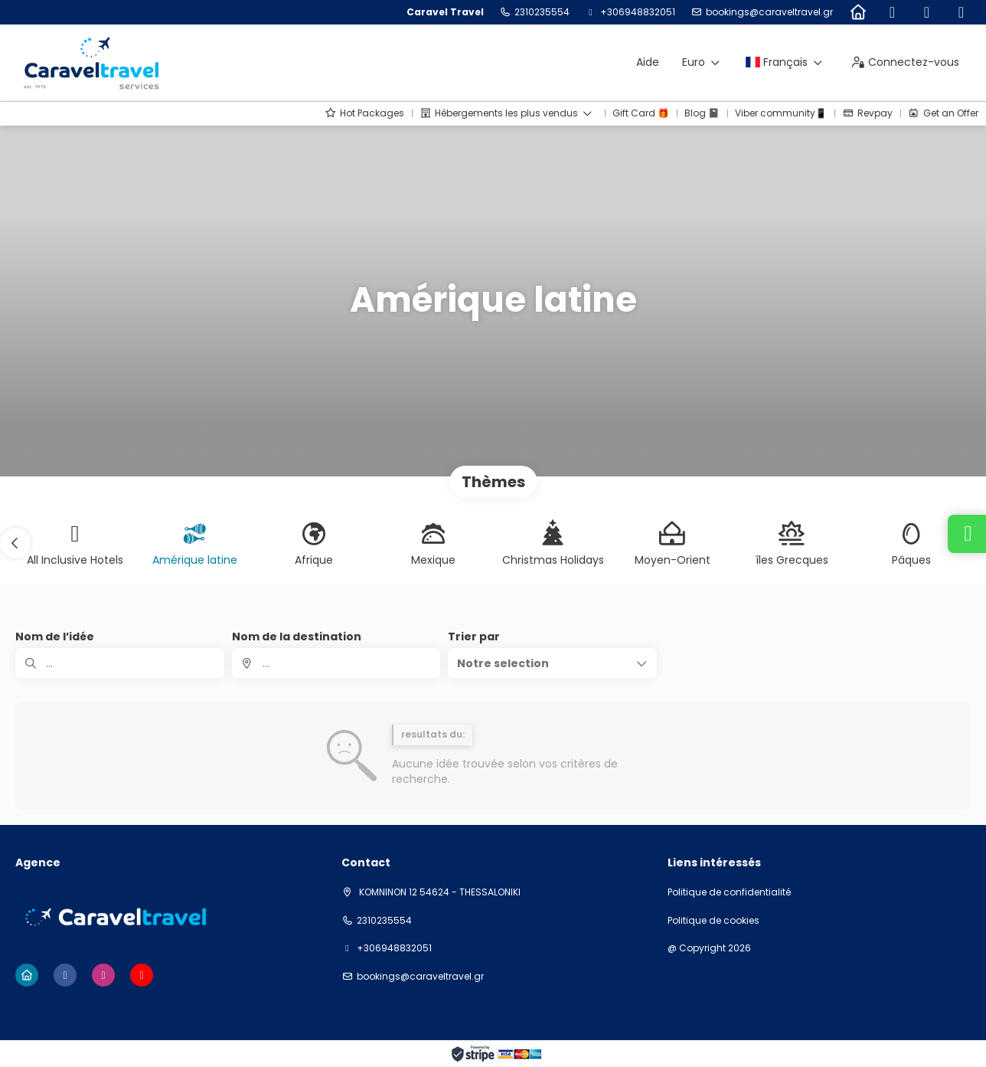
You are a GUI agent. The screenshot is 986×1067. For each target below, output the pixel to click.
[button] (15, 543)
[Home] (857, 12)
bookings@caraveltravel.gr (769, 12)
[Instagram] (926, 12)
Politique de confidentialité (729, 892)
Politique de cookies (713, 921)
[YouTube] (961, 12)
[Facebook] (892, 12)
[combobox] (336, 663)
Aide (647, 62)
